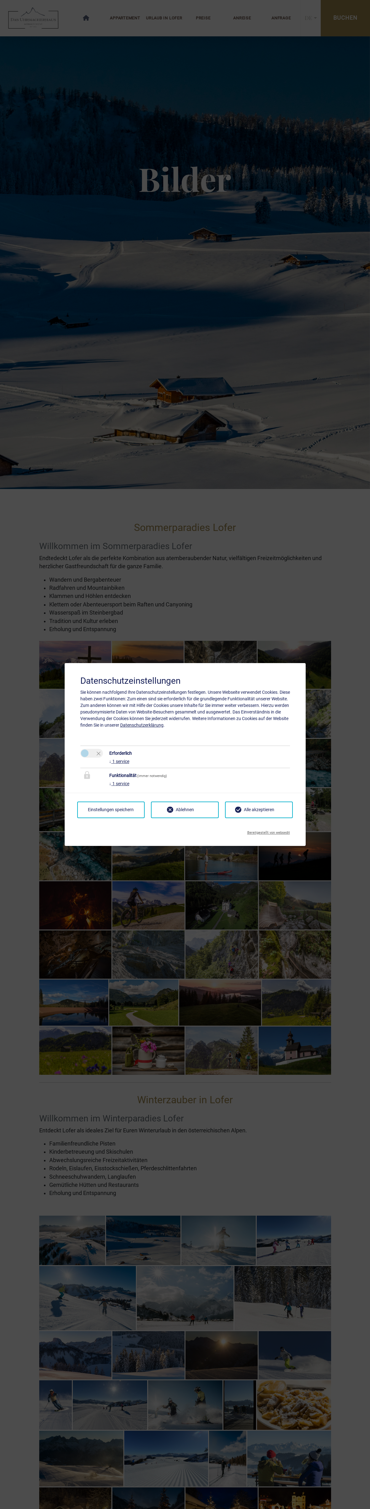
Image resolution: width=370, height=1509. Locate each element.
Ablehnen (185, 809)
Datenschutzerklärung (142, 725)
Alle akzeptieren (259, 809)
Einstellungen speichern (111, 809)
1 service (119, 761)
